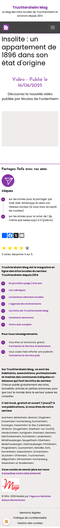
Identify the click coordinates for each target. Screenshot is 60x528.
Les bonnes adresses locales (26, 297)
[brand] (6, 27)
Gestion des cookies (30, 523)
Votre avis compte (20, 324)
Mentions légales (30, 513)
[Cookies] (6, 521)
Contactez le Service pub (24, 355)
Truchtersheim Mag (30, 7)
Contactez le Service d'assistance (30, 346)
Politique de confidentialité (30, 518)
